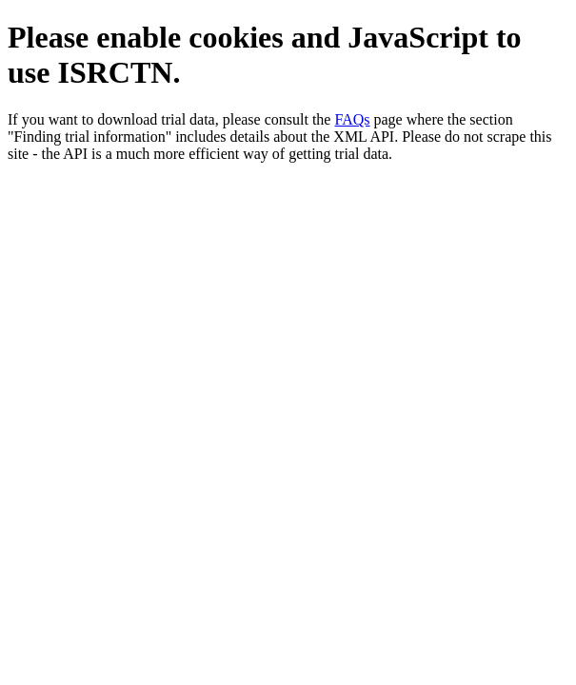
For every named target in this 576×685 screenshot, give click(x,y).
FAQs (351, 119)
